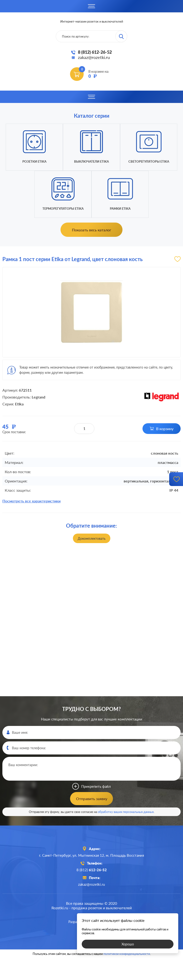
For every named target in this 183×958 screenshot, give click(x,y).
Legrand (38, 397)
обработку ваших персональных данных (126, 812)
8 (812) (91, 870)
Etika (19, 404)
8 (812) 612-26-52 (95, 52)
